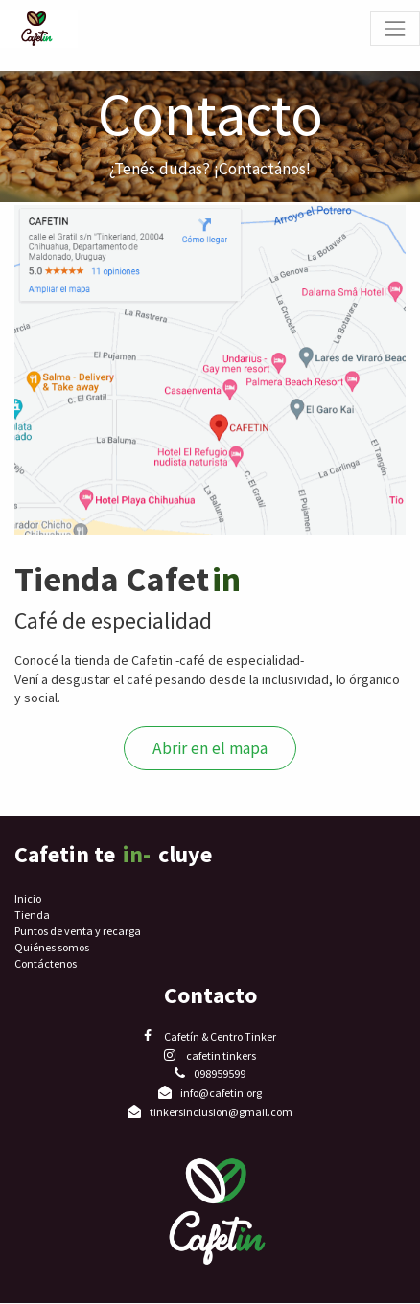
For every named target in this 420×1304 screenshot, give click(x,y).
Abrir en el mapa (210, 748)
